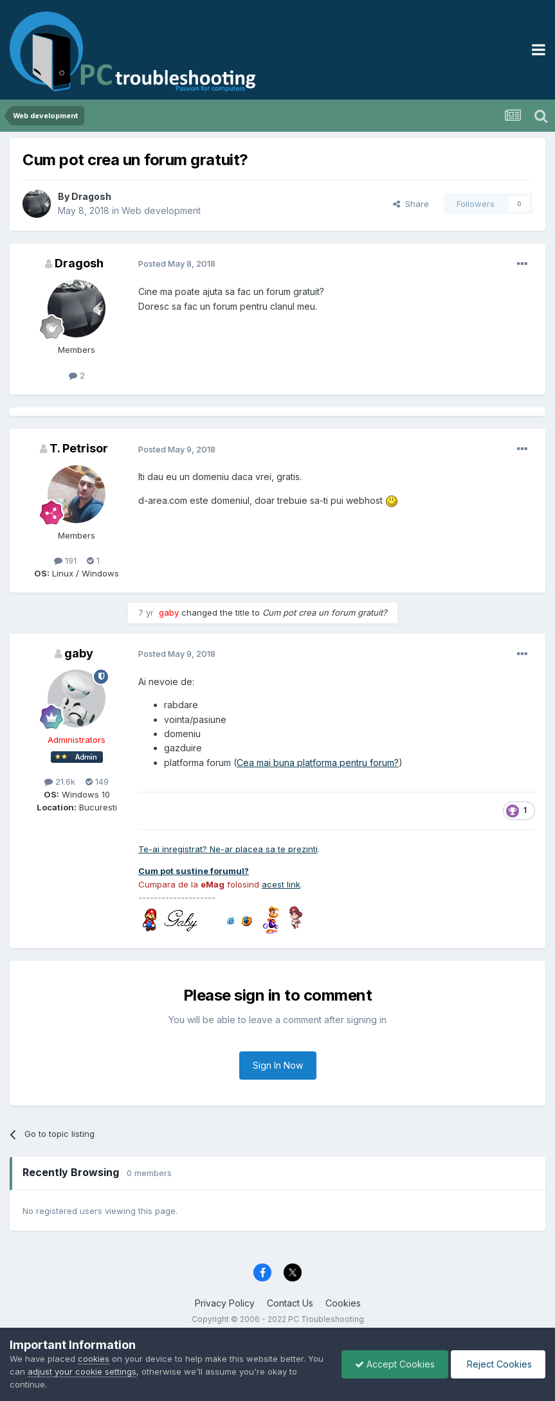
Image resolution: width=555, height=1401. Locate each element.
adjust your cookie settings (82, 1371)
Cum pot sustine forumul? (193, 871)
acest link (281, 884)
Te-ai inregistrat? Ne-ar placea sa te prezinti (228, 849)
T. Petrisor (79, 448)
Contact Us (290, 1303)
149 (97, 781)
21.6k (59, 781)
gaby (78, 653)
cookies (93, 1358)
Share (411, 204)
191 (65, 560)
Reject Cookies (498, 1364)
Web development (161, 210)
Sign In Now (278, 1065)
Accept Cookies (395, 1364)
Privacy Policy (225, 1303)
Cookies (343, 1303)
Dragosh (91, 196)
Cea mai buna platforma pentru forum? (318, 762)
